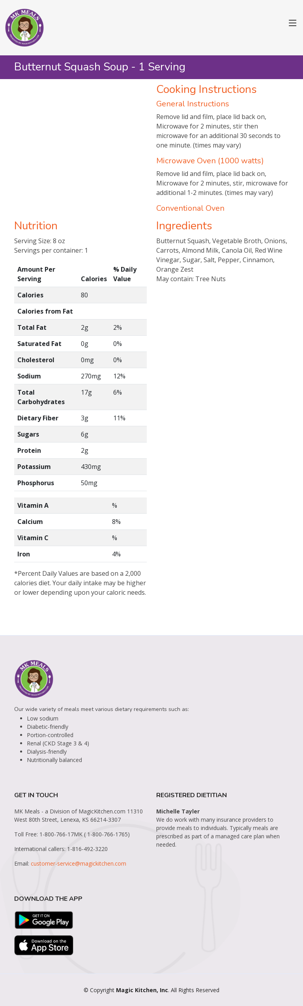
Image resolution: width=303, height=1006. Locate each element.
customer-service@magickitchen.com (78, 863)
